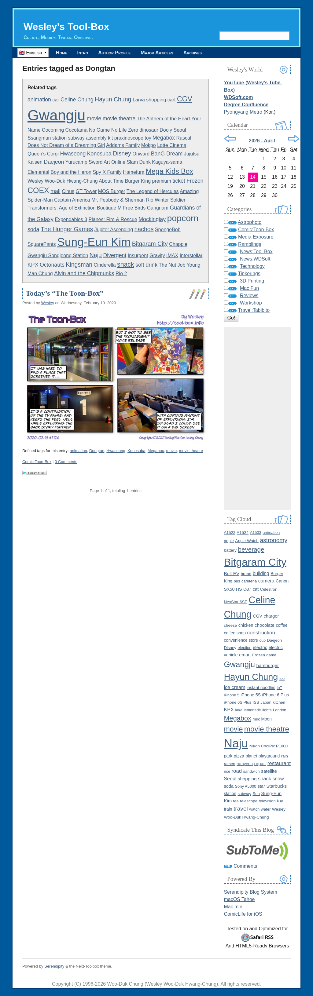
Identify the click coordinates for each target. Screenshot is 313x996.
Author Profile (114, 52)
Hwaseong (73, 154)
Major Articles (157, 52)
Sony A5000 (245, 786)
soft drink (146, 265)
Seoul (180, 130)
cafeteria (249, 581)
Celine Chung (77, 100)
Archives (192, 52)
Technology (252, 266)
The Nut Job (172, 265)
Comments (245, 866)
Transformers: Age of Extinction (62, 207)
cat (256, 589)
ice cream (234, 687)
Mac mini (233, 906)
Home (61, 52)
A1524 (243, 532)
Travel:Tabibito (254, 310)
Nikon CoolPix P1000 (268, 746)
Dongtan (96, 450)
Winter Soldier (170, 199)
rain (284, 756)
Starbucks (276, 786)
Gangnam (157, 207)
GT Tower (86, 191)
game (271, 655)
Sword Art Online (107, 162)
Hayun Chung (113, 99)
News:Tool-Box (256, 251)
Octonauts (52, 265)
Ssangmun (39, 137)
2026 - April (262, 140)
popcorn (182, 218)
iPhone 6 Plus (275, 694)
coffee (281, 625)
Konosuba (99, 154)
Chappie (178, 244)
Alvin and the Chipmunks (84, 273)
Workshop (251, 302)
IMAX (172, 255)
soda (33, 229)
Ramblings (249, 244)
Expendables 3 (71, 219)
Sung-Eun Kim (94, 241)
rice (227, 771)
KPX (33, 265)
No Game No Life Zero (113, 130)
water (266, 809)
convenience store (241, 640)
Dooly (166, 130)
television (267, 801)
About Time (111, 181)
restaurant (279, 763)
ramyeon (245, 763)
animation (39, 100)
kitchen (279, 702)
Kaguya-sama (167, 162)
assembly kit (99, 137)
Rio (149, 199)
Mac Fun (249, 288)
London (279, 710)
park (228, 755)
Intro (82, 52)
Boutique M (109, 207)
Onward (140, 153)
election (244, 647)
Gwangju (56, 115)
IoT (279, 687)
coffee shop (235, 632)
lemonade (252, 710)
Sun (256, 793)
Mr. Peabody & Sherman (118, 199)
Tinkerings (249, 273)
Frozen (194, 181)
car (55, 99)
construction (261, 633)
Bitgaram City (150, 243)
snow (278, 778)
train (228, 809)
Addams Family (123, 145)
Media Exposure (256, 236)
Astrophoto (249, 222)
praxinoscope (128, 137)
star (261, 786)
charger (271, 616)
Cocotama (76, 130)
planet (251, 755)
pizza (239, 755)
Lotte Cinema (171, 145)
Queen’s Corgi (43, 153)
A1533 (255, 532)
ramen (229, 763)
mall (55, 191)
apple (229, 540)
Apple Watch (247, 540)
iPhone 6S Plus (237, 702)
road (237, 771)
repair (260, 763)
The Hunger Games (67, 229)
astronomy (273, 540)
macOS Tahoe (239, 899)
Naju (96, 255)
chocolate (264, 625)
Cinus (68, 191)
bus (237, 581)
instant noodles (261, 687)
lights (266, 710)
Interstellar (191, 255)
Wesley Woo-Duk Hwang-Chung (63, 181)
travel (241, 808)
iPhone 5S (251, 694)
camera (266, 580)
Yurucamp (76, 162)
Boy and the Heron (71, 172)
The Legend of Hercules (153, 191)
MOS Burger (111, 191)
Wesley (47, 303)
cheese (230, 625)
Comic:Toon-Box (36, 461)
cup (262, 640)
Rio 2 (121, 273)
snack (125, 264)
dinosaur (148, 130)
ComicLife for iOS (243, 914)
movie (94, 118)
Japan (265, 702)
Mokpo (148, 145)
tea (236, 801)
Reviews (249, 295)
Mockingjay (152, 219)
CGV (184, 99)
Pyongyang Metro (243, 112)
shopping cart (160, 99)
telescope (248, 801)
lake (238, 710)
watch (254, 809)
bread (246, 573)
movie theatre (119, 118)
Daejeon (54, 162)
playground (269, 755)
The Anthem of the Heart (163, 118)
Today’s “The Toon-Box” (64, 293)
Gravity (157, 255)
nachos (144, 229)
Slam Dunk (139, 162)
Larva (139, 99)
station (59, 137)
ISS (256, 702)
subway (76, 137)
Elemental (38, 172)
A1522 (229, 532)
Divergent (114, 255)
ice (282, 678)
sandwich (251, 771)
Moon (266, 719)
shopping (247, 778)
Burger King (138, 181)
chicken (245, 625)
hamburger (267, 665)
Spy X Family (107, 172)
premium (161, 181)
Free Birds (134, 207)
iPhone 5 (231, 695)
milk (256, 719)
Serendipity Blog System (250, 892)
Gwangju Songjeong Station (58, 255)
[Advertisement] (257, 418)
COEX (38, 190)
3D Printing (252, 280)
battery (230, 550)
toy (148, 137)
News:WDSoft (255, 258)
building (261, 573)
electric (260, 647)
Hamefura (133, 172)
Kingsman (79, 264)
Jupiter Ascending (113, 229)
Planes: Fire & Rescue (113, 219)
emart (245, 654)
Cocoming (53, 130)
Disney (122, 153)
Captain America (72, 199)
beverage (251, 549)
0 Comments (66, 461)
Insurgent (138, 255)
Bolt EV (231, 573)
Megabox (164, 138)
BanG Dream (167, 154)
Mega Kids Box (169, 171)
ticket (178, 181)
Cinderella (105, 265)
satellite (269, 771)
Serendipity (54, 966)
